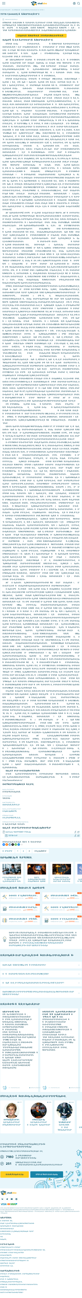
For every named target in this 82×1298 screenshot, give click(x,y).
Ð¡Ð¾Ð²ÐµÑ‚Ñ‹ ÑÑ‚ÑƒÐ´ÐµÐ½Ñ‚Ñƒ (11, 1226)
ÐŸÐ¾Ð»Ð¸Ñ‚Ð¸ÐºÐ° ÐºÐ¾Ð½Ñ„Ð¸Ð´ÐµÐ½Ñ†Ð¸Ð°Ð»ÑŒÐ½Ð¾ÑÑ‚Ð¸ (22, 1250)
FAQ (1, 1236)
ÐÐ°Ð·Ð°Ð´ (7, 851)
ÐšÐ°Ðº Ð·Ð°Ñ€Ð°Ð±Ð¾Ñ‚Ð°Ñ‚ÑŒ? (11, 1292)
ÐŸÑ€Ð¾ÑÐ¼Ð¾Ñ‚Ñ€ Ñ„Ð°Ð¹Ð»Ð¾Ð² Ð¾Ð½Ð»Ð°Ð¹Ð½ (19, 1284)
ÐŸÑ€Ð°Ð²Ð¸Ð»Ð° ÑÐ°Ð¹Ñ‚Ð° (10, 1247)
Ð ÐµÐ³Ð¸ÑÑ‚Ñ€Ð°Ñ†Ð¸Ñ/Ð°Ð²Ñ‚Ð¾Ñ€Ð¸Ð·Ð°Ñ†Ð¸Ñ (41, 36)
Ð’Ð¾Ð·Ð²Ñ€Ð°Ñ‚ (6, 1255)
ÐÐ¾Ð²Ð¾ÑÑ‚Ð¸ (6, 1220)
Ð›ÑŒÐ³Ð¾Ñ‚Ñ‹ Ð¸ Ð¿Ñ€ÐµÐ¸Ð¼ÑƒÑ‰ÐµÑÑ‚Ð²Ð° (17, 1231)
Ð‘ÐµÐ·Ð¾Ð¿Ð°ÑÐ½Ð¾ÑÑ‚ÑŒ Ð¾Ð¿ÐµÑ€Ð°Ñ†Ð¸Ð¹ (18, 1258)
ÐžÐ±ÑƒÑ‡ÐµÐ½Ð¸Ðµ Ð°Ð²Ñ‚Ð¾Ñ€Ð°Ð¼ (13, 1290)
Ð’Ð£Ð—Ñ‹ (3, 1287)
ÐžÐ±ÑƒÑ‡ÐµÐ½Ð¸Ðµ (14, 1174)
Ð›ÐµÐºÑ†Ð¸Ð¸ (5, 1276)
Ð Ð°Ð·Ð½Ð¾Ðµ (5, 1234)
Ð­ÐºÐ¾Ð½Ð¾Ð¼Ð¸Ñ (7, 1228)
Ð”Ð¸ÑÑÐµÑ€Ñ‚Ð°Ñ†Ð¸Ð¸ (9, 1279)
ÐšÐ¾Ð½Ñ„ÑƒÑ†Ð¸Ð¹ (11, 19)
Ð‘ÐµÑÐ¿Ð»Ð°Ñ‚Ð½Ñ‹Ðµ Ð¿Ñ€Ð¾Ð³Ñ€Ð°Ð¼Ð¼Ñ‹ (17, 1223)
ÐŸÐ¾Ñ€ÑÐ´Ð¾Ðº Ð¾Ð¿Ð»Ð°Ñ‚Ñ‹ (12, 1252)
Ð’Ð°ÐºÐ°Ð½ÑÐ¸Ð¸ (6, 1266)
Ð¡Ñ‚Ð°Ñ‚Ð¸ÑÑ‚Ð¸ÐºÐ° (7, 1263)
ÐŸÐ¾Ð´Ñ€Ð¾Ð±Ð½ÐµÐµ (47, 1174)
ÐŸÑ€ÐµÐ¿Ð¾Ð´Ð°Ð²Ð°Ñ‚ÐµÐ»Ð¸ (11, 1282)
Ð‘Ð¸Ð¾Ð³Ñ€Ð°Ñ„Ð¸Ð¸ (11, 818)
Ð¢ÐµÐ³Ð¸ (3, 1239)
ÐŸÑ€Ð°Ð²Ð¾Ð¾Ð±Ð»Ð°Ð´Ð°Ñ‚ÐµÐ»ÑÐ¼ (14, 1260)
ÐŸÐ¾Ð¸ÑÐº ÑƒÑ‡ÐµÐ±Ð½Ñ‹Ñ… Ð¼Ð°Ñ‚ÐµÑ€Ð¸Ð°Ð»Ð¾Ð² (20, 1274)
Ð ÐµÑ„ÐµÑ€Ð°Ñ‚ (9, 811)
